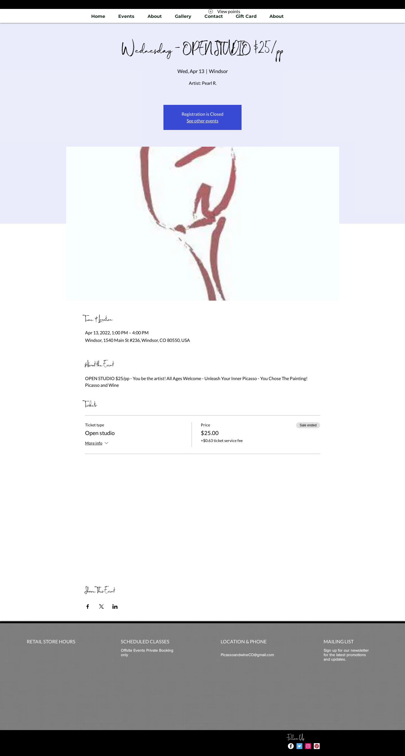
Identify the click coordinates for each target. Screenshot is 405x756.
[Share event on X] (101, 606)
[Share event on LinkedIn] (115, 606)
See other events (202, 120)
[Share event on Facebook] (87, 606)
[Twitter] (299, 746)
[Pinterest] (317, 746)
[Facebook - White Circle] (291, 746)
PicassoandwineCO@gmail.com (247, 655)
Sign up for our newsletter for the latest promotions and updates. (346, 654)
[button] (183, 16)
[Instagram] (308, 746)
